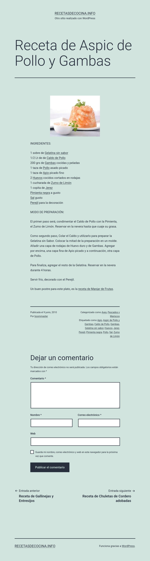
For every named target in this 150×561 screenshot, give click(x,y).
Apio (46, 173)
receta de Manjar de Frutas (95, 289)
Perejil (34, 202)
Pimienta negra (40, 193)
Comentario (38, 378)
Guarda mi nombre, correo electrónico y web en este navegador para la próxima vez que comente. (76, 454)
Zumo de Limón (61, 183)
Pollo (46, 168)
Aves (104, 312)
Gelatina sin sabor (56, 153)
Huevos (37, 178)
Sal (32, 198)
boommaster (41, 316)
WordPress (128, 546)
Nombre (36, 414)
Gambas (50, 163)
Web (32, 433)
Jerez (49, 188)
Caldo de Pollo (56, 158)
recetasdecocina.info (75, 13)
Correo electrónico (89, 414)
